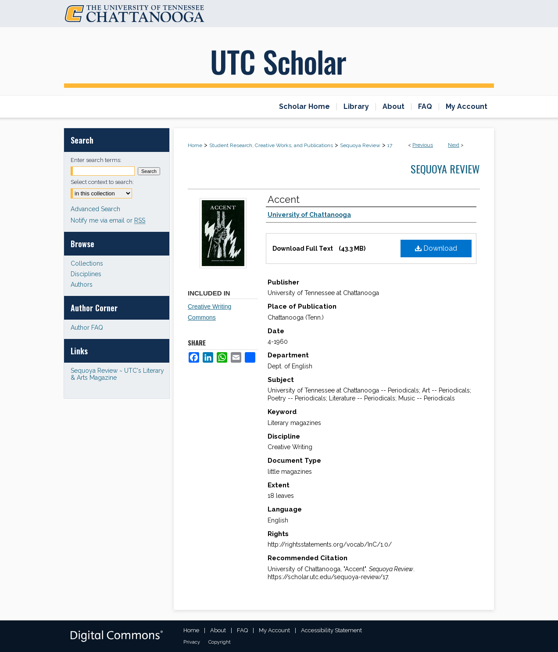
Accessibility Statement (331, 630)
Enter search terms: (96, 160)
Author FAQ (87, 327)
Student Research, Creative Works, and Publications (271, 145)
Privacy (191, 642)
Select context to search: (102, 182)
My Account (274, 630)
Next (453, 145)
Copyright (219, 642)
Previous (422, 145)
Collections (87, 263)
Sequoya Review (360, 145)
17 (389, 145)
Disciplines (86, 273)
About (218, 630)
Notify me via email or (108, 220)
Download (436, 248)
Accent (284, 199)
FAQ (242, 630)
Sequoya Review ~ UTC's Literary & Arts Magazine (117, 374)
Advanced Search (95, 209)
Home (195, 145)
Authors (82, 284)
